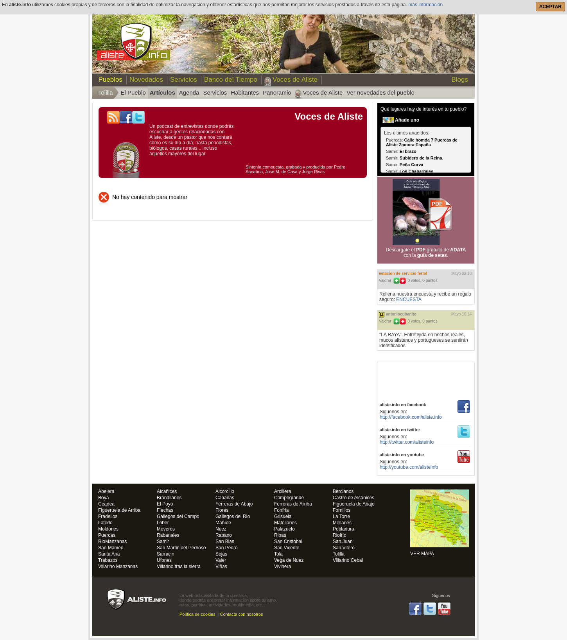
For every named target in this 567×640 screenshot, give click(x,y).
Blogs (459, 79)
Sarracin (165, 554)
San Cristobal (288, 542)
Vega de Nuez (288, 560)
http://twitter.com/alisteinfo (407, 442)
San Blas (224, 542)
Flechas (165, 510)
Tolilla (339, 554)
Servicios (183, 79)
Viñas (221, 567)
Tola (278, 554)
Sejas (221, 554)
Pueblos (108, 79)
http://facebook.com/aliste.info (411, 417)
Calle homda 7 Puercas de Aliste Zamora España (422, 142)
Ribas (280, 535)
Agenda (189, 92)
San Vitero (344, 548)
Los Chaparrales (416, 171)
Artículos (162, 92)
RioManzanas (112, 542)
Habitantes (245, 92)
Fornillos (341, 510)
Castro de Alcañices (353, 498)
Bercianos (343, 491)
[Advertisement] (425, 379)
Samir (163, 542)
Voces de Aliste (295, 79)
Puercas (106, 535)
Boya (103, 498)
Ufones (164, 560)
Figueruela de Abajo (354, 504)
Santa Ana (109, 554)
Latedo (105, 523)
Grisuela (283, 517)
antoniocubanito (401, 314)
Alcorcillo (224, 491)
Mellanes (342, 523)
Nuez (220, 529)
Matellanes (285, 523)
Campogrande (289, 498)
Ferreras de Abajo (234, 504)
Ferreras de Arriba (293, 504)
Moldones (108, 529)
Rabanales (168, 535)
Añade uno (407, 120)
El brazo (408, 151)
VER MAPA (439, 522)
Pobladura (343, 529)
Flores (221, 510)
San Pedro (226, 548)
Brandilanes (169, 498)
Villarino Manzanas (118, 567)
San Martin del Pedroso (181, 548)
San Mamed (111, 548)
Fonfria (281, 510)
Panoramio (277, 92)
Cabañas (224, 498)
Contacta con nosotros (241, 614)
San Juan (343, 542)
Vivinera (282, 567)
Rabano (223, 535)
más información (425, 4)
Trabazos (108, 560)
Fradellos (107, 517)
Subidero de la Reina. (421, 158)
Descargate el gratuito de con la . (426, 252)
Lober (163, 523)
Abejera (106, 491)
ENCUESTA (408, 299)
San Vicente (287, 548)
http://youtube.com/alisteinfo (409, 467)
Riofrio (339, 535)
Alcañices (167, 491)
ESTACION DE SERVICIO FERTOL (403, 273)
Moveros (166, 529)
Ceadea (106, 504)
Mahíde (223, 523)
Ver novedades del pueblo (380, 92)
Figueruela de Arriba (119, 510)
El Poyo (165, 504)
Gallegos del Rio (232, 517)
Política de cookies (197, 614)
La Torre (341, 517)
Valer (220, 560)
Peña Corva (411, 164)
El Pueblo (133, 92)
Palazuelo (284, 529)
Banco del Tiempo (230, 79)
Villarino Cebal (348, 560)
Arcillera (282, 491)
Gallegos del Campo (178, 517)
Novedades (146, 79)
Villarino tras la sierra (179, 567)
